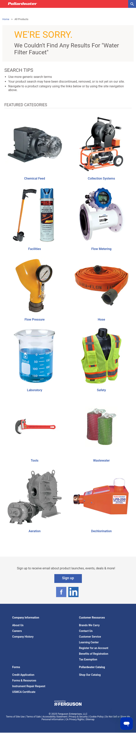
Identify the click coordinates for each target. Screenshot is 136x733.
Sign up (68, 578)
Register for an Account (93, 648)
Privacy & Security (78, 716)
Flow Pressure (35, 319)
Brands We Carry (89, 625)
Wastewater (101, 460)
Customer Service (90, 636)
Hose (101, 319)
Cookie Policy (96, 716)
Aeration (35, 531)
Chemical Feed (34, 178)
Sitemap (90, 719)
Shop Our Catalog (90, 674)
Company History (22, 636)
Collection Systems (101, 178)
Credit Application (23, 674)
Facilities (34, 249)
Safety (101, 390)
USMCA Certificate (23, 691)
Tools (34, 460)
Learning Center (89, 642)
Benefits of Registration (93, 653)
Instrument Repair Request (28, 686)
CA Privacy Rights (75, 719)
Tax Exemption (88, 659)
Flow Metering (101, 249)
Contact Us (86, 631)
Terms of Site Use (15, 716)
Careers (17, 631)
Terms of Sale (33, 716)
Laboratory (34, 390)
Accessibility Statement (55, 716)
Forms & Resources (24, 680)
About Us (18, 625)
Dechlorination (101, 531)
